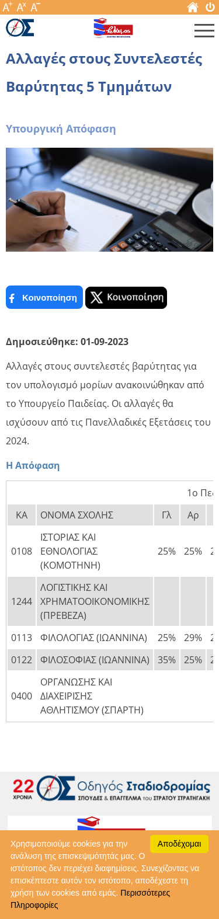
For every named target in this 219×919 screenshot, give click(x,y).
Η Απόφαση (33, 465)
